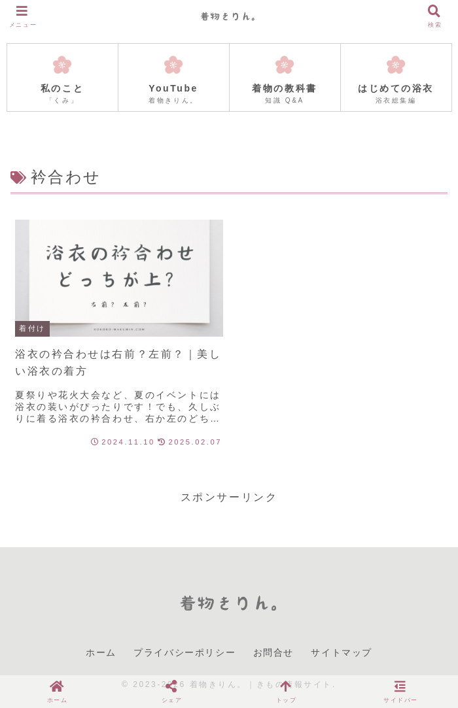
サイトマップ (341, 652)
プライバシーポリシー (184, 652)
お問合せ (273, 652)
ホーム (101, 652)
